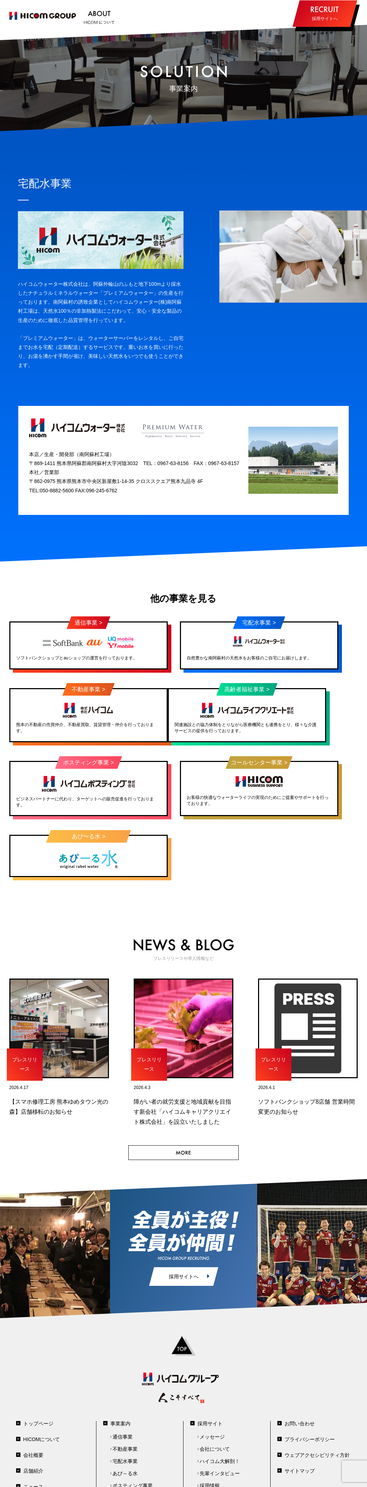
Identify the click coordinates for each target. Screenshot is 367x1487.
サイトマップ (300, 1407)
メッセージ (212, 1373)
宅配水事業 (125, 1398)
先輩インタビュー (220, 1410)
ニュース (33, 1423)
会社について (215, 1385)
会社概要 (33, 1391)
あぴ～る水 (125, 1410)
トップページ (38, 1360)
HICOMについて (41, 1376)
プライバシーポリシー (310, 1376)
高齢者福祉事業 (130, 1434)
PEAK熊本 (211, 1446)
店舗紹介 (33, 1407)
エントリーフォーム (222, 1434)
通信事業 (123, 1373)
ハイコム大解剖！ (220, 1398)
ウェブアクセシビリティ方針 (317, 1391)
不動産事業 (125, 1385)
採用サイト (210, 1360)
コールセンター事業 (135, 1446)
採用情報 (210, 1422)
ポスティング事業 (133, 1422)
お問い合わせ (300, 1360)
